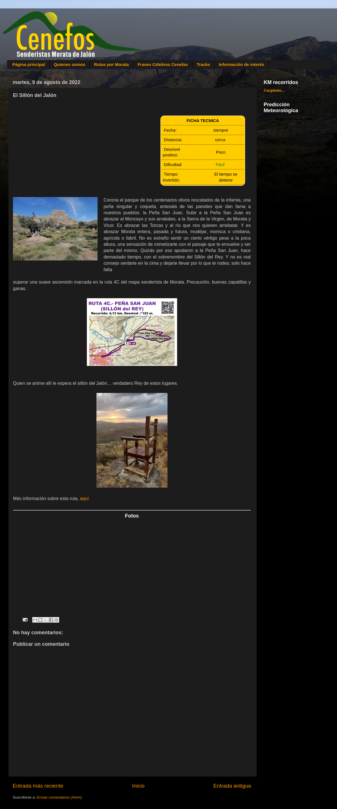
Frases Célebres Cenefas (163, 64)
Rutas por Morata (111, 64)
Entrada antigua (232, 786)
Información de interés (241, 64)
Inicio (138, 786)
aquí (84, 498)
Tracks (203, 64)
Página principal (28, 64)
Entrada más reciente (38, 786)
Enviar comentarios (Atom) (59, 797)
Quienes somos (69, 64)
